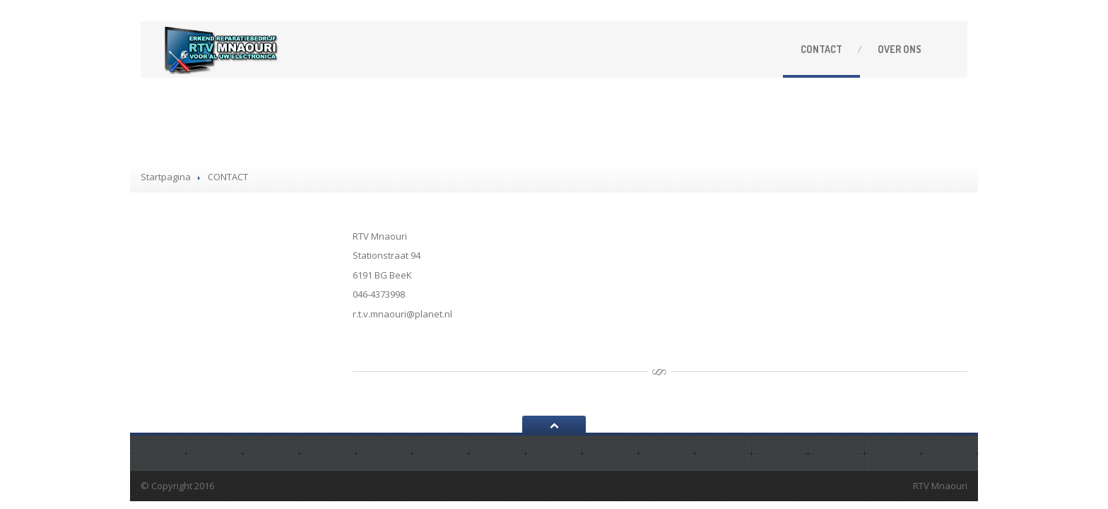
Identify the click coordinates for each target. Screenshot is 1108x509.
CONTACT (821, 49)
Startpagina (166, 176)
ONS (899, 49)
